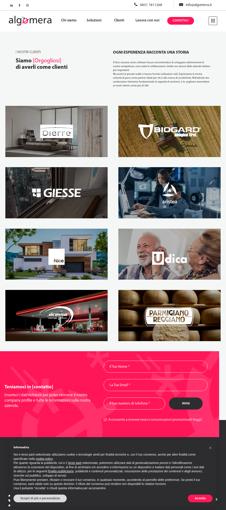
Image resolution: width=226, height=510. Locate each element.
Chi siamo (69, 20)
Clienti (119, 20)
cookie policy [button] (44, 458)
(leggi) (197, 420)
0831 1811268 (151, 5)
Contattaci (181, 20)
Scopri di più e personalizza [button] (40, 498)
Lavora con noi (147, 20)
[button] (210, 447)
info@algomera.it (199, 5)
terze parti (74, 463)
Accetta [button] (200, 498)
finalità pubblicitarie (61, 471)
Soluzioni (94, 20)
